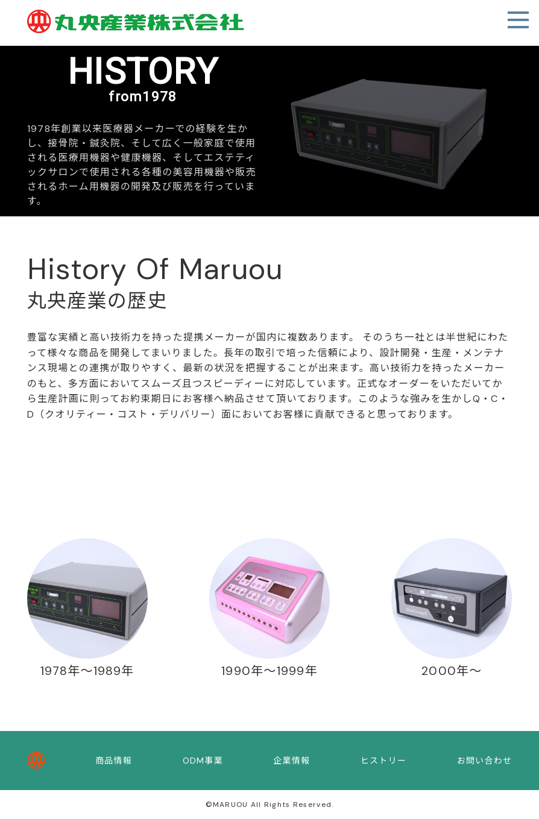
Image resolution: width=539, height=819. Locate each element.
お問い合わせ (484, 760)
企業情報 (291, 760)
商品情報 (113, 760)
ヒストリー (383, 760)
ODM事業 (203, 760)
